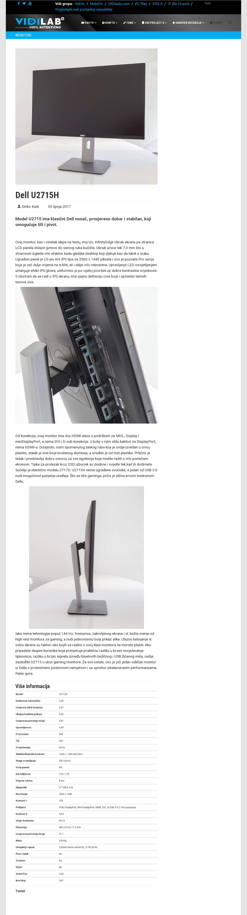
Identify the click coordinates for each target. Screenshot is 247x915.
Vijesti (216, 23)
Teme (128, 23)
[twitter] (24, 3)
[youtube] (29, 3)
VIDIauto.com (119, 4)
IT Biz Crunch (178, 4)
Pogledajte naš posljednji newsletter (84, 9)
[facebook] (19, 3)
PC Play (141, 4)
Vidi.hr (80, 4)
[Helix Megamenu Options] (230, 22)
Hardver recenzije (187, 23)
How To (108, 23)
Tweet (20, 891)
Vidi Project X (153, 23)
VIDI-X (158, 4)
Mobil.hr (96, 4)
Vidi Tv (87, 23)
